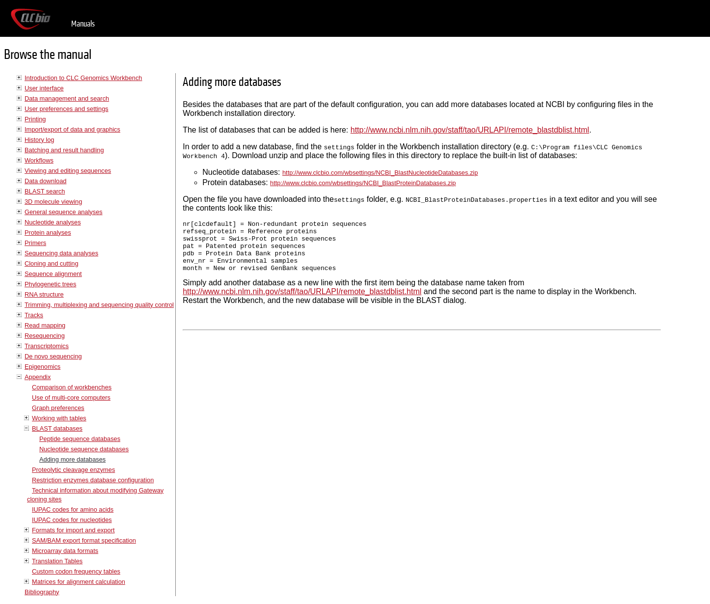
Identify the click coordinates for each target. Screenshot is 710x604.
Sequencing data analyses (61, 253)
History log (39, 139)
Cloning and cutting (52, 263)
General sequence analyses (64, 212)
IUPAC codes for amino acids (72, 509)
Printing (35, 119)
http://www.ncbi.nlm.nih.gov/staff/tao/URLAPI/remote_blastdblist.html (470, 130)
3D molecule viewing (53, 201)
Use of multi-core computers (71, 397)
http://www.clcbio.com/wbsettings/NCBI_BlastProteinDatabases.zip (363, 183)
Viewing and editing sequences (68, 170)
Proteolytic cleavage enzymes (73, 469)
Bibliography (42, 592)
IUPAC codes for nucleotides (72, 519)
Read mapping (45, 325)
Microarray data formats (65, 550)
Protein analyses (48, 232)
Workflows (39, 160)
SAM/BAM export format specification (84, 540)
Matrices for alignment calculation (78, 581)
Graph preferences (58, 408)
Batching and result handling (64, 150)
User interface (44, 88)
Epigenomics (42, 366)
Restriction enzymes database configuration (93, 480)
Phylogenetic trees (50, 284)
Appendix (38, 377)
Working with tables (59, 418)
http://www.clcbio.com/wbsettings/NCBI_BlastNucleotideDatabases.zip (380, 172)
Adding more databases (72, 459)
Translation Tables (57, 561)
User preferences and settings (67, 108)
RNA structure (44, 294)
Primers (35, 243)
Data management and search (67, 98)
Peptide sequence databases (79, 438)
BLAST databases (57, 428)
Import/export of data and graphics (72, 129)
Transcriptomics (47, 346)
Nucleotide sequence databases (84, 449)
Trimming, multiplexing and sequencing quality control (99, 304)
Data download (45, 181)
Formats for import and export (73, 530)
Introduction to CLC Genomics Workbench (83, 78)
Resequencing (45, 335)
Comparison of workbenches (71, 387)
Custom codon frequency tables (76, 571)
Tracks (34, 315)
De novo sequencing (53, 356)
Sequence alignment (53, 273)
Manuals (83, 24)
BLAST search (45, 191)
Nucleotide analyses (53, 222)
